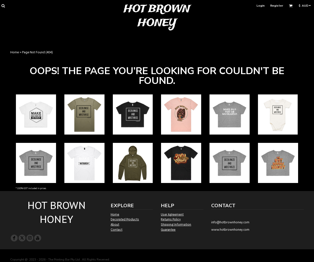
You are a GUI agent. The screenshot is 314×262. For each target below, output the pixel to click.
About (115, 224)
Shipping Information (176, 224)
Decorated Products (125, 219)
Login (260, 6)
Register (276, 6)
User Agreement (172, 214)
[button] (3, 6)
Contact (116, 229)
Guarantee (168, 229)
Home (14, 52)
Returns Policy (171, 219)
